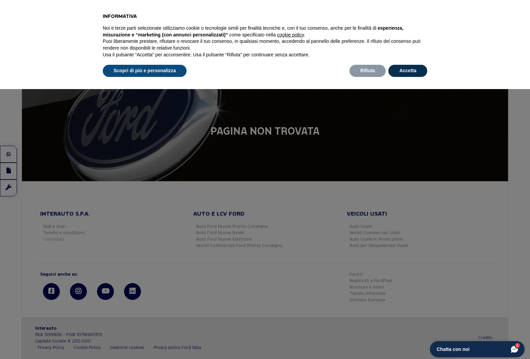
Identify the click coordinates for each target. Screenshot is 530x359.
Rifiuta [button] (367, 70)
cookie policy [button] (290, 34)
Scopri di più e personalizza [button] (145, 70)
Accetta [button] (407, 70)
